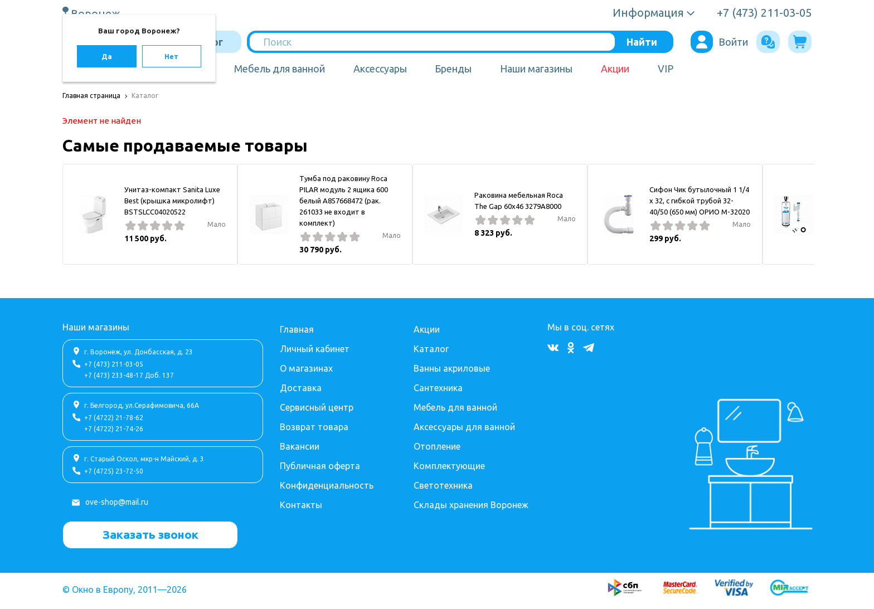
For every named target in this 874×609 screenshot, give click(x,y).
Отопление (437, 446)
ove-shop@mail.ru (116, 502)
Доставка (301, 388)
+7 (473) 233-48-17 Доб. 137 (129, 375)
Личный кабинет (314, 349)
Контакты (301, 505)
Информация (648, 12)
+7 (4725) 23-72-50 (113, 471)
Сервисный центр (316, 407)
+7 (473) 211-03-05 (113, 364)
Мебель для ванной (279, 68)
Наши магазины (536, 68)
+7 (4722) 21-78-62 (113, 417)
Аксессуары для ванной (464, 427)
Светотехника (443, 485)
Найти (642, 41)
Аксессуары (380, 68)
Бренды (453, 68)
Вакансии (299, 446)
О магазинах (306, 368)
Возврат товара (314, 427)
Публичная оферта (320, 466)
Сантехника (438, 388)
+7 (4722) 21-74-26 (113, 428)
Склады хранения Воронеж (471, 505)
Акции (615, 68)
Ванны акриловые (452, 368)
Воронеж (97, 13)
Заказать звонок (150, 534)
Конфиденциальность (326, 485)
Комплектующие (449, 466)
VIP (665, 68)
